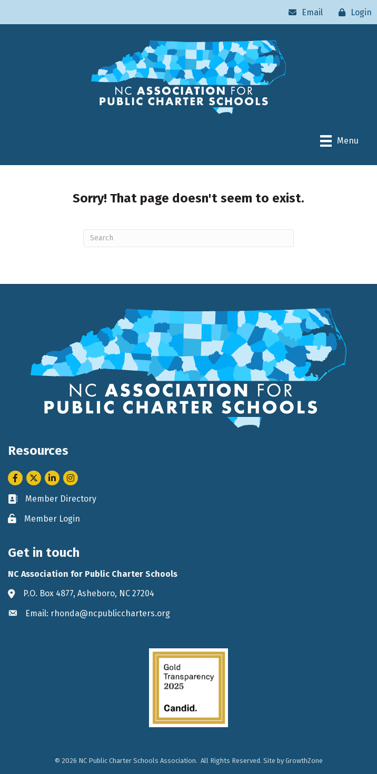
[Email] (303, 12)
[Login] (352, 12)
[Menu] (339, 141)
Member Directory (60, 499)
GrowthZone (304, 761)
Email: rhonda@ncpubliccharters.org (97, 613)
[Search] (188, 238)
